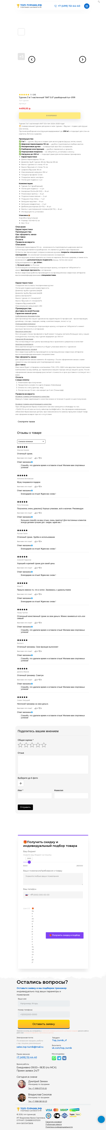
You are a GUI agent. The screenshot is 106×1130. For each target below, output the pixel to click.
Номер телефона (25, 1010)
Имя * (20, 790)
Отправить (25, 807)
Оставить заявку (43, 1024)
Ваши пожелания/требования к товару (42, 871)
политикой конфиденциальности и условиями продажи (60, 1031)
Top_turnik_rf (59, 1040)
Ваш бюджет (29, 851)
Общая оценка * (26, 740)
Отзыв (21, 753)
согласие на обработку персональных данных (38, 1033)
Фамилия (58, 790)
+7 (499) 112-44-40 (69, 5)
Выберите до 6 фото (28, 778)
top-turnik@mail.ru (33, 1047)
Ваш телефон (29, 889)
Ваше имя (22, 999)
